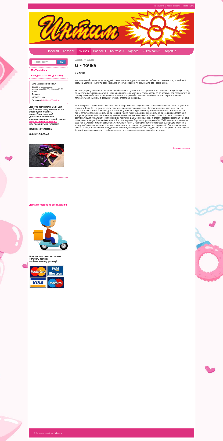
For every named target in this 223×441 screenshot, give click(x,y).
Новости (53, 51)
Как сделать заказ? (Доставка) (47, 75)
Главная (78, 59)
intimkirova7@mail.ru (50, 100)
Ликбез (84, 51)
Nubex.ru (58, 433)
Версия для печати (181, 148)
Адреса (133, 51)
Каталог (68, 51)
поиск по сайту (173, 6)
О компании (151, 51)
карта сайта (188, 6)
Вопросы (99, 51)
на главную (159, 6)
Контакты (117, 51)
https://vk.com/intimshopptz (43, 121)
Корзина (170, 51)
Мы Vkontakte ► (39, 70)
